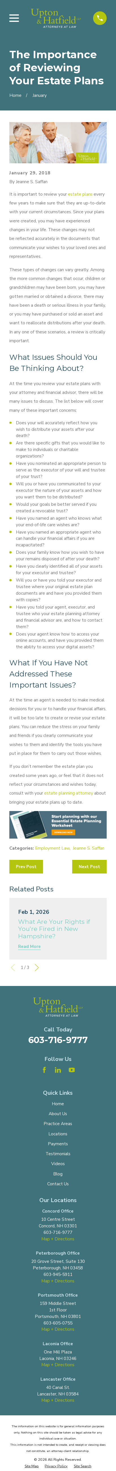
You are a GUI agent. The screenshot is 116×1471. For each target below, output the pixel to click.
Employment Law (52, 848)
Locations (57, 1134)
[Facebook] (44, 1070)
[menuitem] (32, 1466)
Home (58, 1104)
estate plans (80, 194)
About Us (58, 1114)
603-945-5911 (58, 1274)
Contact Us (58, 1184)
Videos (58, 1164)
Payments (58, 1144)
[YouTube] (72, 1070)
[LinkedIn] (58, 1070)
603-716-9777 (58, 1040)
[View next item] (36, 967)
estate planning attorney (68, 793)
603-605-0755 (58, 1323)
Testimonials (58, 1154)
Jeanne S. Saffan (88, 848)
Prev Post (26, 867)
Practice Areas (58, 1124)
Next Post (89, 867)
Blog (58, 1174)
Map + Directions (57, 1239)
